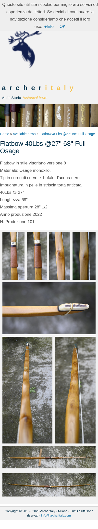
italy (61, 88)
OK (63, 26)
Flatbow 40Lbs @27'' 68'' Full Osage (67, 134)
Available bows (24, 134)
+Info (49, 26)
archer (39, 92)
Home (4, 134)
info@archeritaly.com (56, 515)
